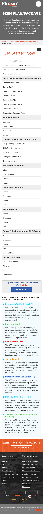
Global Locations (8, 477)
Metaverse (26, 487)
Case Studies (6, 464)
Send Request (21, 289)
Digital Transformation (30, 461)
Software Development (30, 464)
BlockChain (26, 483)
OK (38, 509)
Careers (4, 480)
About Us (5, 461)
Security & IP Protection (10, 474)
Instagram (28, 492)
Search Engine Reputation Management (23, 41)
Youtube (35, 492)
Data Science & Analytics (31, 477)
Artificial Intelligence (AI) (30, 480)
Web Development (28, 467)
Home (4, 41)
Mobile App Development (31, 471)
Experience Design (29, 474)
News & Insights (7, 471)
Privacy (4, 483)
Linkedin (8, 492)
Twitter (15, 492)
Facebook (21, 492)
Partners (5, 467)
